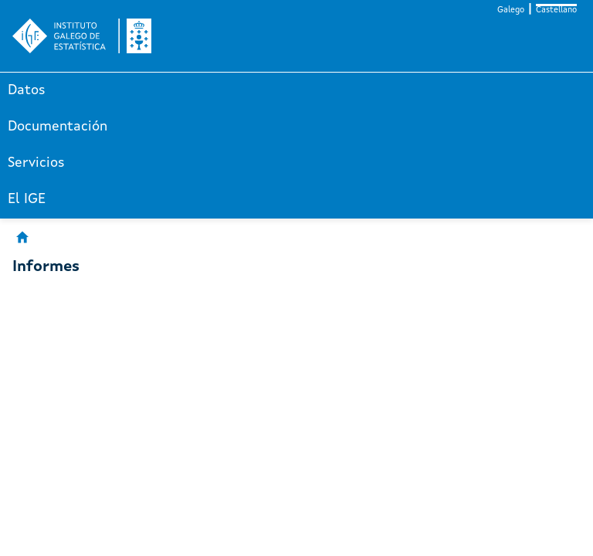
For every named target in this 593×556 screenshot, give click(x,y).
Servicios (36, 163)
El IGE (27, 199)
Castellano (556, 10)
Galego (510, 10)
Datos (27, 90)
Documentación (57, 127)
